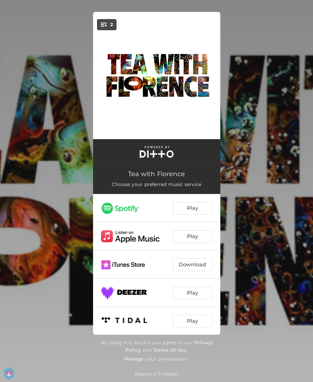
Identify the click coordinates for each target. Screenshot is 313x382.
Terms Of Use (170, 350)
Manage (134, 359)
